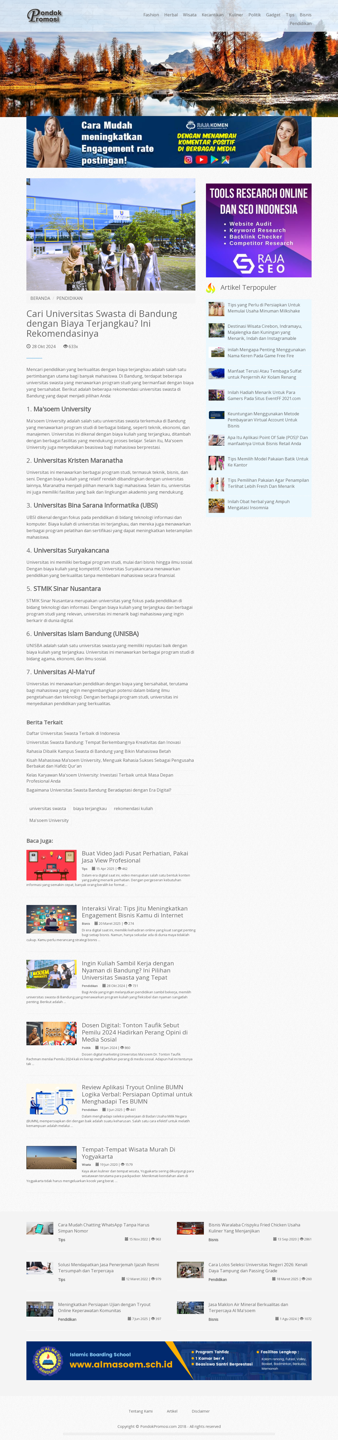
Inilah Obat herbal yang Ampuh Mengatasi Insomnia (259, 504)
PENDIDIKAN (70, 298)
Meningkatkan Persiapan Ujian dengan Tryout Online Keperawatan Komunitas (104, 1307)
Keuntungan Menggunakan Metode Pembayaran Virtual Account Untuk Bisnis (263, 420)
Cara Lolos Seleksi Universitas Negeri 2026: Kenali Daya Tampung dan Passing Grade (258, 1268)
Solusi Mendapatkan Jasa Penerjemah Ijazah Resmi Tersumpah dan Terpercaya (108, 1268)
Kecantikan (213, 15)
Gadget (273, 15)
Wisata (189, 15)
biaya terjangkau (90, 808)
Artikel (172, 1411)
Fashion (151, 15)
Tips (290, 15)
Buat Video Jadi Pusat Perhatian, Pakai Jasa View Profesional (135, 856)
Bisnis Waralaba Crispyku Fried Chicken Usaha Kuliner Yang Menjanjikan (254, 1228)
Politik (254, 15)
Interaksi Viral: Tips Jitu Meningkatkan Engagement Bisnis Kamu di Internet (135, 911)
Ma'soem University (49, 820)
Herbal (171, 15)
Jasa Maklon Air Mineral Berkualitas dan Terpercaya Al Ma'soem (248, 1307)
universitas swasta (47, 808)
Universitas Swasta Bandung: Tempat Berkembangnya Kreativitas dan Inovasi (103, 742)
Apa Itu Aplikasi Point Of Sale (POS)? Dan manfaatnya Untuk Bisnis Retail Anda (268, 440)
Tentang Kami (141, 1411)
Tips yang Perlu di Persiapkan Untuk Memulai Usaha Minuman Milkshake (264, 308)
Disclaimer (201, 1411)
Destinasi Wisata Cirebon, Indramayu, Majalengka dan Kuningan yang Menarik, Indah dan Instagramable (265, 332)
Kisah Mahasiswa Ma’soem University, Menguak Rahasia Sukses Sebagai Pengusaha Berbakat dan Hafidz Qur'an (110, 763)
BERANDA (40, 298)
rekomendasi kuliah (133, 808)
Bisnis (306, 15)
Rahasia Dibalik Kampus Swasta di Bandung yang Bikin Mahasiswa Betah (98, 751)
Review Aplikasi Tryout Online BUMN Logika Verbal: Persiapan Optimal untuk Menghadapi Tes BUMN (137, 1094)
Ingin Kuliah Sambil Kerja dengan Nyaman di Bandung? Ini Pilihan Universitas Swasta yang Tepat (128, 970)
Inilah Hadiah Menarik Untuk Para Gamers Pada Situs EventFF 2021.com (264, 395)
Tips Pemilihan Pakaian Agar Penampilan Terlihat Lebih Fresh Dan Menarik (268, 483)
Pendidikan (301, 23)
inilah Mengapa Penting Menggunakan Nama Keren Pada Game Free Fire (267, 353)
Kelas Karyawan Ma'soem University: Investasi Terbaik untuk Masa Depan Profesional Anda (99, 778)
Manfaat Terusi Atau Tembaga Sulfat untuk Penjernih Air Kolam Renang (265, 374)
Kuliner (236, 15)
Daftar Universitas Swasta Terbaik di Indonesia (73, 733)
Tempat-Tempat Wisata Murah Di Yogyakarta (128, 1152)
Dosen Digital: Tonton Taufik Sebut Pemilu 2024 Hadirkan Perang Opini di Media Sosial (135, 1032)
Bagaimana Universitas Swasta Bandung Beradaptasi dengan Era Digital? (98, 790)
